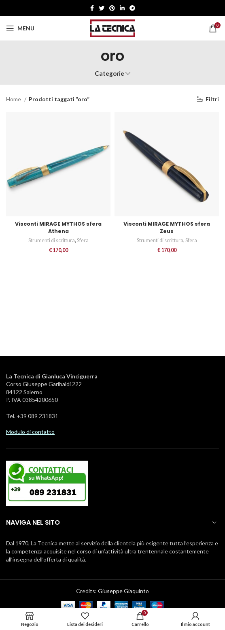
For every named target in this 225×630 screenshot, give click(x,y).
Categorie (109, 73)
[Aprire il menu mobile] (20, 28)
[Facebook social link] (92, 8)
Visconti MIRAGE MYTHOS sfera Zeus (166, 227)
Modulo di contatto (30, 431)
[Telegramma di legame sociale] (132, 8)
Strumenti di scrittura (51, 240)
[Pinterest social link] (112, 8)
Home (14, 99)
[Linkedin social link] (122, 8)
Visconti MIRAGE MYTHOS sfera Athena (58, 227)
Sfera (83, 240)
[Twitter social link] (101, 8)
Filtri (212, 99)
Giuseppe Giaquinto (123, 590)
